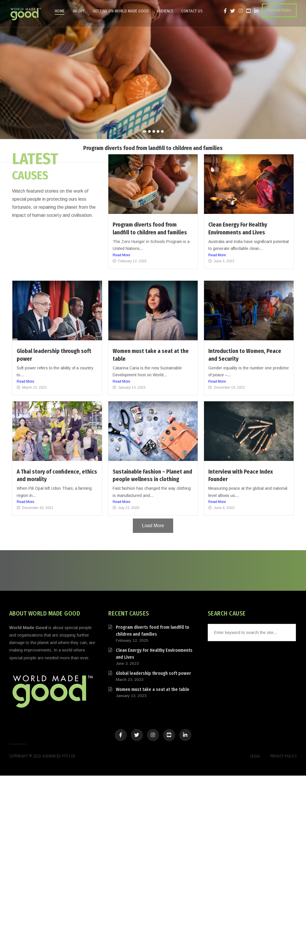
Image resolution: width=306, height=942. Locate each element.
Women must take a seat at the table (152, 689)
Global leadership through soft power (153, 673)
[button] (144, 131)
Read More (121, 255)
